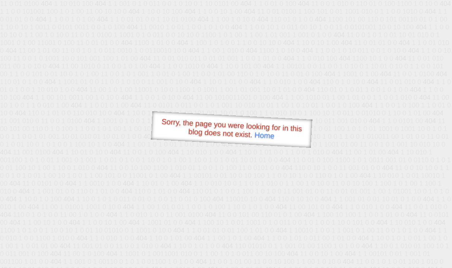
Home (264, 135)
